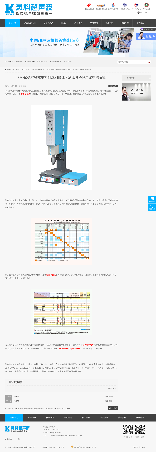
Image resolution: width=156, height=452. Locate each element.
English (147, 12)
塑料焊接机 (48, 23)
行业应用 (78, 23)
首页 (18, 69)
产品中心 (32, 417)
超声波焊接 (28, 409)
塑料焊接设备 (42, 61)
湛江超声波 (66, 409)
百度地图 (12, 439)
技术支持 (26, 69)
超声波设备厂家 (56, 61)
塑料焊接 (49, 409)
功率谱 (16, 401)
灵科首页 (12, 23)
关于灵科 (122, 417)
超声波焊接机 (30, 23)
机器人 (64, 23)
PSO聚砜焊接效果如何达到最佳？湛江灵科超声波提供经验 (69, 69)
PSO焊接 (57, 409)
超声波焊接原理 (38, 69)
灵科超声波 (18, 61)
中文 (142, 12)
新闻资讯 (109, 23)
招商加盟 (67, 61)
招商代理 (125, 23)
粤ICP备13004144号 (56, 447)
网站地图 (140, 417)
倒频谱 (16, 396)
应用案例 (94, 23)
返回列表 (113, 86)
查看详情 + (109, 396)
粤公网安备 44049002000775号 (83, 447)
